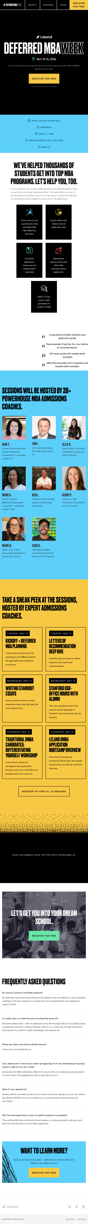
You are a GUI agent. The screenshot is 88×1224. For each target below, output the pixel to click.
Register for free (44, 78)
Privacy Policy (81, 1219)
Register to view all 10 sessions (44, 791)
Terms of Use (70, 1219)
